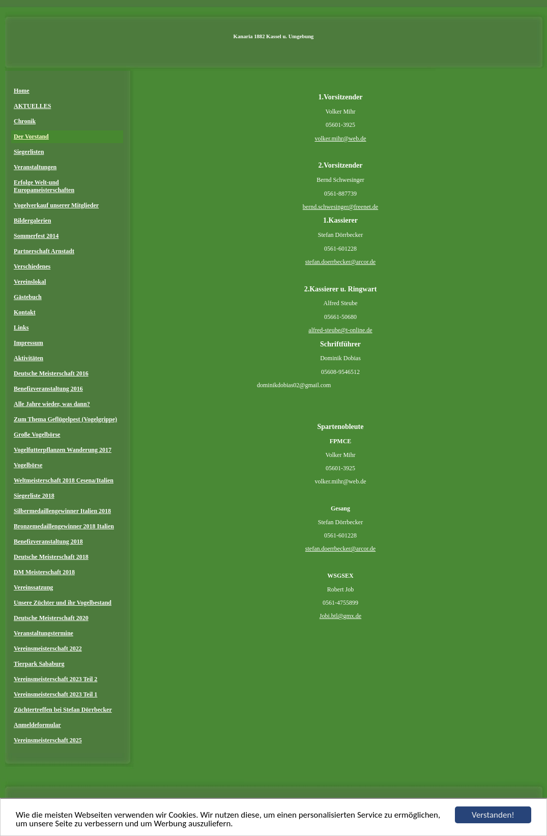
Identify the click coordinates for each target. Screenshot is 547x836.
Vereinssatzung (33, 587)
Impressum (28, 342)
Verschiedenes (32, 266)
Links (21, 327)
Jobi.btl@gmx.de (340, 615)
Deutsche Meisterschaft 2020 (51, 618)
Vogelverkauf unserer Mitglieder (56, 205)
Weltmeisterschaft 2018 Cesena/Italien (63, 480)
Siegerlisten (29, 151)
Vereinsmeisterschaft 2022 (48, 648)
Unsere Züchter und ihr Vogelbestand (62, 602)
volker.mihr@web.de (340, 138)
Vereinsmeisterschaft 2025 (48, 740)
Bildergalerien (32, 220)
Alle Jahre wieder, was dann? (52, 404)
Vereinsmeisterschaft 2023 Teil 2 (55, 679)
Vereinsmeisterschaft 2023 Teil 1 (55, 694)
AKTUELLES (32, 106)
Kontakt (25, 312)
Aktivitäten (28, 358)
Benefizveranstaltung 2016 (48, 388)
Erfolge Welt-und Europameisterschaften (44, 186)
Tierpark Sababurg (39, 663)
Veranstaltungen (35, 167)
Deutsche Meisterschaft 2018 (51, 556)
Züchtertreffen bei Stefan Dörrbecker (63, 709)
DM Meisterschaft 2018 (44, 572)
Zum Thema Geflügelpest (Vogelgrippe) (65, 419)
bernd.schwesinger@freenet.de (340, 206)
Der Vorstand (31, 136)
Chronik (25, 121)
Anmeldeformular (37, 725)
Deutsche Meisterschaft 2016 (51, 373)
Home (22, 90)
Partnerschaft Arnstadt (44, 251)
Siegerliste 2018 (34, 495)
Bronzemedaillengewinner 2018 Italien (64, 526)
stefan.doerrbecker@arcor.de (340, 261)
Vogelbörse (28, 465)
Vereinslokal (30, 281)
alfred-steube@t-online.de (340, 330)
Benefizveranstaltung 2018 (48, 541)
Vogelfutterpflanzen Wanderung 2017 (62, 449)
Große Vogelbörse (37, 434)
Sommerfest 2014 (36, 235)
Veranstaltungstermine (43, 633)
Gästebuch (28, 297)
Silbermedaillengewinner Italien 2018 (62, 511)
